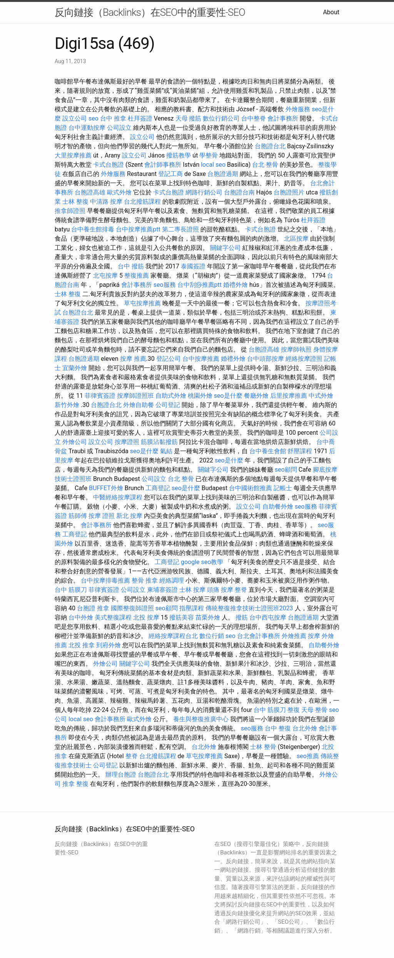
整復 (293, 709)
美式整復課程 (113, 617)
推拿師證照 (70, 210)
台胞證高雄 (90, 192)
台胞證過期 (222, 174)
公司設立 (119, 127)
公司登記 (167, 405)
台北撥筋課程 (142, 201)
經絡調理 (171, 580)
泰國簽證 (193, 266)
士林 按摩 (192, 589)
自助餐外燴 (277, 506)
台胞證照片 (289, 192)
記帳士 (283, 488)
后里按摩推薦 (288, 395)
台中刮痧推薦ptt (199, 284)
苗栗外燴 (207, 617)
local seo (213, 164)
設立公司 (74, 118)
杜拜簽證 (140, 118)
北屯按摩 (105, 275)
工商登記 (157, 488)
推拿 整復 (75, 783)
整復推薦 (136, 275)
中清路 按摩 (106, 201)
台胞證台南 (239, 192)
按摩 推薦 (133, 358)
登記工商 (170, 174)
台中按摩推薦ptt (138, 229)
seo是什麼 (228, 395)
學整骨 (208, 155)
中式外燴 (321, 395)
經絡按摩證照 (303, 358)
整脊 (241, 589)
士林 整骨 (263, 746)
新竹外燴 (67, 405)
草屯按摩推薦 (142, 303)
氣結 (166, 451)
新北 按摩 (129, 515)
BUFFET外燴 (106, 488)
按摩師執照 (296, 349)
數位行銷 (211, 636)
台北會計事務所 (258, 636)
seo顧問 (286, 469)
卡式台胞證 (108, 164)
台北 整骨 (265, 164)
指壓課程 (191, 608)
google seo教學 (202, 562)
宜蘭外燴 (74, 368)
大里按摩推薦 (73, 155)
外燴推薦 (294, 636)
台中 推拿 (113, 118)
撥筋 (241, 617)
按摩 (314, 636)
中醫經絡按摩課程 (117, 497)
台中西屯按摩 (267, 617)
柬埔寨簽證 (162, 589)
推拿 (103, 608)
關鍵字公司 (225, 247)
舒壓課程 (299, 451)
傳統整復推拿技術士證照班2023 (249, 608)
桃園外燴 (200, 395)
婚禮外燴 (235, 284)
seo (93, 118)
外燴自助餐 (138, 405)
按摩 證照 (101, 515)
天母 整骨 (314, 709)
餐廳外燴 (256, 395)
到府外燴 (108, 645)
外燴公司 (74, 442)
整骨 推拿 (145, 580)
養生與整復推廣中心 (201, 719)
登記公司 (168, 358)
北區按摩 (296, 238)
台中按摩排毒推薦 (105, 580)
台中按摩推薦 (200, 358)
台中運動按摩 (86, 127)
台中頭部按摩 (265, 358)
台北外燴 (304, 728)
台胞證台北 (270, 146)
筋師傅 (77, 515)
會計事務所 (282, 118)
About (331, 12)
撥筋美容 (181, 617)
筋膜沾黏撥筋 (159, 442)
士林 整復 (75, 201)
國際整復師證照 (132, 608)
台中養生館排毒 (92, 229)
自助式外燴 (170, 395)
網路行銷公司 (203, 192)
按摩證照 (127, 442)
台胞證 (86, 608)
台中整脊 (253, 118)
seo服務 (165, 284)
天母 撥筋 (188, 118)
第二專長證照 (180, 229)
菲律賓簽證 (100, 395)
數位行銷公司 (221, 118)
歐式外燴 (119, 192)
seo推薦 (308, 756)
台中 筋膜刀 (71, 589)
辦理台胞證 (120, 774)
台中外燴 (80, 617)
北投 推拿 (81, 645)
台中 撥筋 (131, 266)
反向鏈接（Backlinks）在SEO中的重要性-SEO (150, 12)
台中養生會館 (267, 451)
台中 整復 (278, 728)
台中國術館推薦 (250, 488)
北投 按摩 (146, 617)
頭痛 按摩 (220, 589)
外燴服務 (297, 109)
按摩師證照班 (135, 395)
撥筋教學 (178, 155)
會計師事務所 (162, 164)
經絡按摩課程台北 (173, 636)
